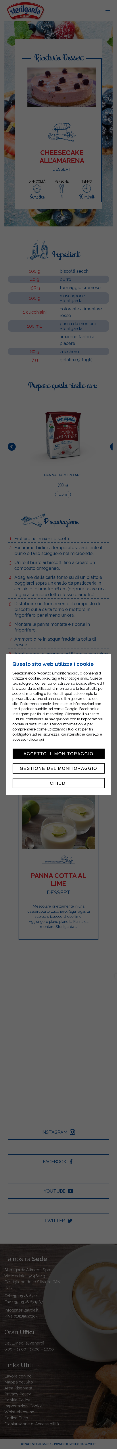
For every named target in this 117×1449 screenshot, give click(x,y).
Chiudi (58, 783)
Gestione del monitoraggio (58, 768)
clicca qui (36, 739)
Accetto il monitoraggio (58, 753)
